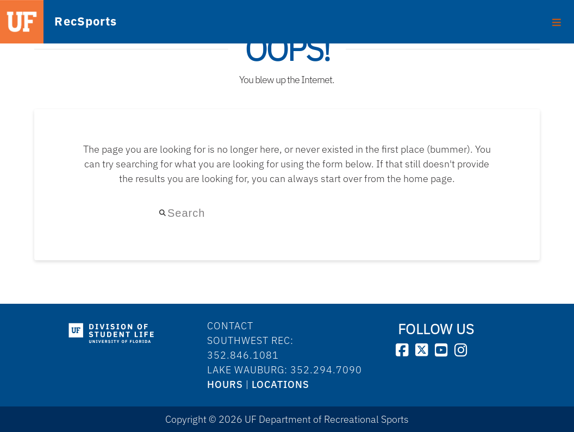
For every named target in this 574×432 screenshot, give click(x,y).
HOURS (225, 384)
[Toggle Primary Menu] (557, 18)
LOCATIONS (280, 384)
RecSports (69, 21)
